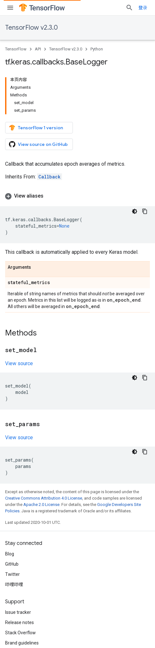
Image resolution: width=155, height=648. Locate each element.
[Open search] (143, 7)
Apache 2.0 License (41, 457)
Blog (9, 506)
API (38, 49)
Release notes (19, 574)
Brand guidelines (22, 595)
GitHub (12, 516)
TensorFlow (16, 49)
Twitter (12, 526)
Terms (11, 628)
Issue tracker (18, 564)
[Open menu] (10, 7)
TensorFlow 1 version (36, 88)
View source (19, 316)
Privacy (31, 628)
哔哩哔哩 (14, 536)
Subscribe (106, 642)
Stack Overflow (20, 585)
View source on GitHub (38, 105)
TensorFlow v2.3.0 (31, 28)
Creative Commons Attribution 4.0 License (43, 450)
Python (96, 49)
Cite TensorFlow (21, 605)
